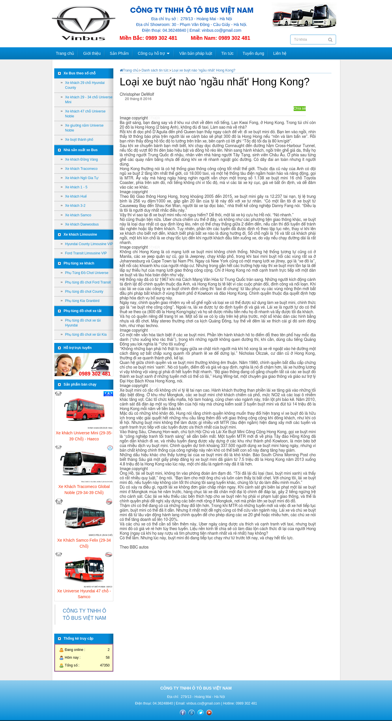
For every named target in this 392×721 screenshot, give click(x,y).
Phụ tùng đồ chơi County (84, 292)
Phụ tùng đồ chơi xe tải (83, 311)
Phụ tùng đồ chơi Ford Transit (88, 282)
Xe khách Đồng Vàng (81, 159)
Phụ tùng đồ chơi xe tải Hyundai (83, 322)
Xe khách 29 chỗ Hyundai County (85, 85)
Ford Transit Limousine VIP (86, 253)
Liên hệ (279, 53)
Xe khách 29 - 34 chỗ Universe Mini (88, 99)
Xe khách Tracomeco (81, 169)
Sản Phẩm (119, 53)
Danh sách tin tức (155, 70)
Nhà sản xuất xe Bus (81, 150)
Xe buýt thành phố (79, 140)
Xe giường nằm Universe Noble (84, 127)
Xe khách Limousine (80, 234)
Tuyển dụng (253, 53)
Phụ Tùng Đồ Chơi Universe (86, 273)
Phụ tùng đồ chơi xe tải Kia (86, 335)
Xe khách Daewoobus (82, 224)
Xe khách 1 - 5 (76, 187)
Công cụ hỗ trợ (151, 53)
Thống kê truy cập (78, 638)
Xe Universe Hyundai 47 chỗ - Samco (84, 594)
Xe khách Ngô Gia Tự (82, 178)
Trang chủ (65, 53)
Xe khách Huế (76, 196)
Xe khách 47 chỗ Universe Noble (85, 113)
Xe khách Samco (78, 215)
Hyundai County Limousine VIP (89, 244)
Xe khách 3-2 (75, 206)
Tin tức (227, 53)
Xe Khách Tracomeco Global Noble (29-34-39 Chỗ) (84, 489)
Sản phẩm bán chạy (80, 384)
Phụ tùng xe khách (79, 263)
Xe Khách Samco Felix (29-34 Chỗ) (84, 543)
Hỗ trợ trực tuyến (78, 348)
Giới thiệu (92, 53)
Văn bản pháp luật (195, 53)
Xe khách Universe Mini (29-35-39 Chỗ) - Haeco (84, 436)
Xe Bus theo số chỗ (80, 73)
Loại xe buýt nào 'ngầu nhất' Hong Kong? (203, 70)
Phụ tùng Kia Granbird (82, 301)
